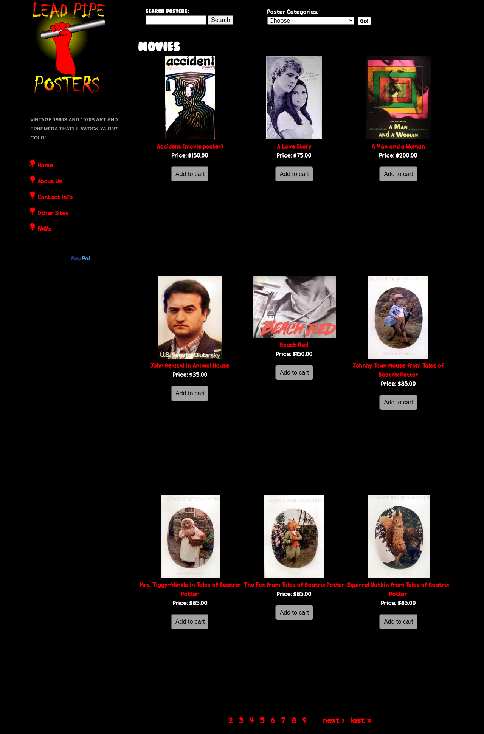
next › (333, 720)
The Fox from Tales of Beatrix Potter (294, 585)
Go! (364, 21)
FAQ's (44, 229)
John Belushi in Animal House (190, 366)
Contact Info (55, 197)
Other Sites (53, 213)
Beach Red (294, 345)
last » (361, 720)
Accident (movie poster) (190, 146)
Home (45, 166)
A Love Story (294, 146)
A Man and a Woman (398, 146)
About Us (50, 181)
